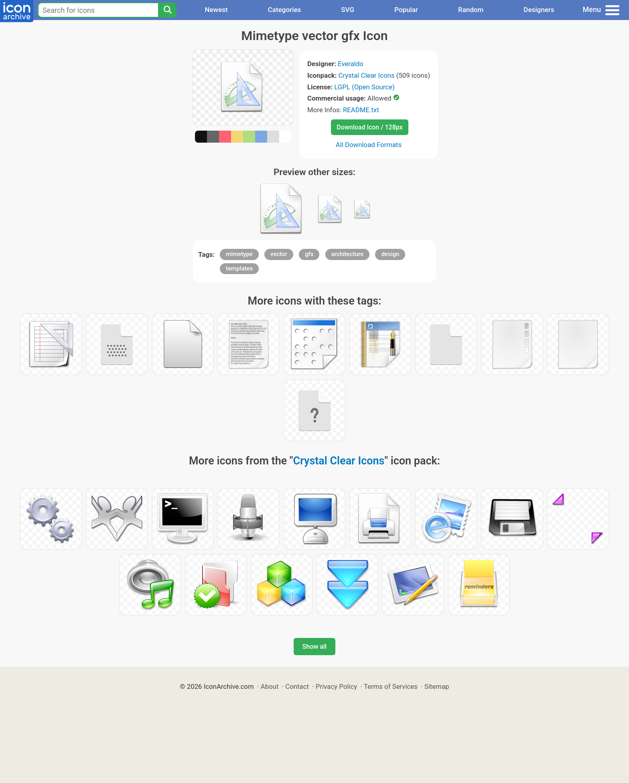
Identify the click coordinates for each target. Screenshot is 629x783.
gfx (309, 254)
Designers (538, 10)
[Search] (167, 10)
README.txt (361, 110)
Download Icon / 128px (369, 127)
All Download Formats (369, 145)
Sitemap (436, 686)
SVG (347, 10)
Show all (314, 646)
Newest (216, 10)
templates (239, 268)
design (390, 254)
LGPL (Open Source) (364, 87)
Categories (284, 10)
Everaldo (350, 64)
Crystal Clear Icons (367, 75)
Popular (406, 10)
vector (278, 254)
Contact (297, 686)
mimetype (239, 254)
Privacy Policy (336, 686)
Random (470, 10)
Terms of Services (391, 686)
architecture (347, 254)
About (270, 686)
